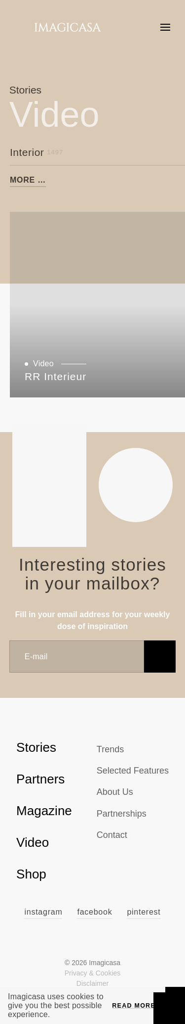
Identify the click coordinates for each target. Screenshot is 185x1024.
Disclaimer (92, 983)
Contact (112, 835)
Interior (36, 152)
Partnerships (122, 814)
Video (32, 842)
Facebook (94, 912)
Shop (31, 874)
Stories (36, 747)
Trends (110, 749)
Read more (133, 1005)
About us (115, 792)
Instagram (43, 912)
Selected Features (133, 771)
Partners (40, 779)
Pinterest (143, 912)
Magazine (44, 810)
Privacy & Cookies (93, 973)
